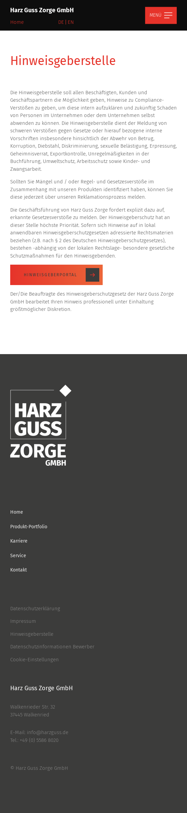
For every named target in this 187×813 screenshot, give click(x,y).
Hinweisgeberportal (61, 275)
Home (17, 22)
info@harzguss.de (47, 732)
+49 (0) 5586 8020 (39, 740)
